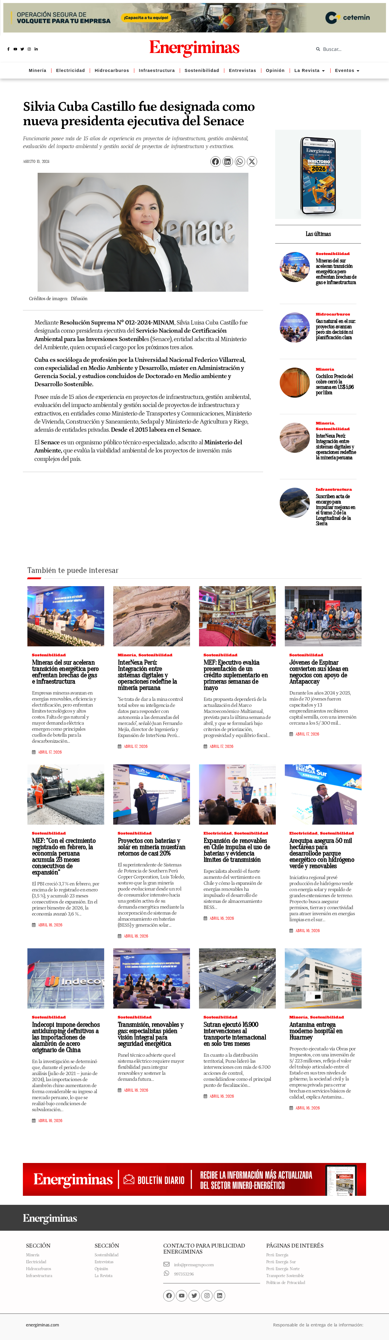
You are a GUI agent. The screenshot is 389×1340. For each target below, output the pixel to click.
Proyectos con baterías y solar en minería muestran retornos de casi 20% (149, 847)
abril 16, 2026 (50, 919)
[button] (215, 161)
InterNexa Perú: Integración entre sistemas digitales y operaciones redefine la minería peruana (336, 447)
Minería (325, 369)
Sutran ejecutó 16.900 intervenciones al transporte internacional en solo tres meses (236, 1034)
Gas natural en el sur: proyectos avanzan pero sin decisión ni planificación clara (335, 329)
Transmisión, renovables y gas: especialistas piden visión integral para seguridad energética (149, 1034)
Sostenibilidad (333, 253)
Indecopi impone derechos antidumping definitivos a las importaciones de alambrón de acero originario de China (63, 1037)
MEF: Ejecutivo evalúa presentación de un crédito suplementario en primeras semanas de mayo (236, 672)
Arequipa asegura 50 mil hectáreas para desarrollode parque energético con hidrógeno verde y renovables (322, 853)
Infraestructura (334, 489)
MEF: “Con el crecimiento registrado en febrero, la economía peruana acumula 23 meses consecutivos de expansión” (65, 853)
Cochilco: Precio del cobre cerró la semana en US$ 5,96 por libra (334, 384)
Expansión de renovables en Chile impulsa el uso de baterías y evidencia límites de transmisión (237, 850)
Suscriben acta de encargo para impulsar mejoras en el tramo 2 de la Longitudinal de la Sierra (335, 510)
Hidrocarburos (333, 314)
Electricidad (218, 833)
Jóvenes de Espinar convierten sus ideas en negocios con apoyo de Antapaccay (317, 672)
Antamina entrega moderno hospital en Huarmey (322, 1028)
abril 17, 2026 (50, 752)
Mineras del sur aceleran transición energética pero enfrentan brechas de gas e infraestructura (336, 272)
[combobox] (346, 49)
